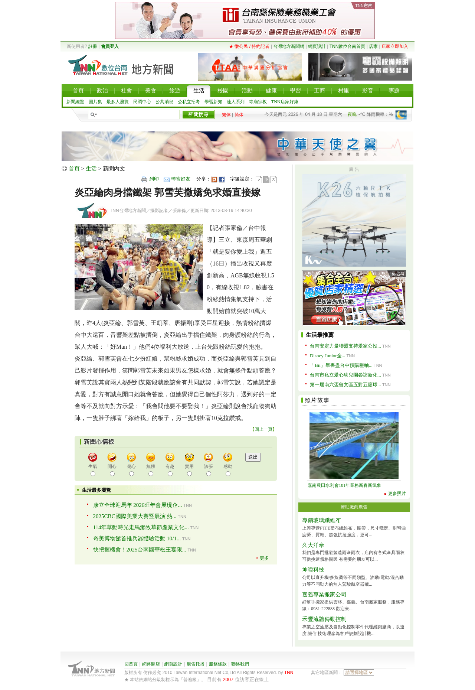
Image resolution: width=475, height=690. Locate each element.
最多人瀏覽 (118, 101)
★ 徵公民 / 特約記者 (249, 46)
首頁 (74, 169)
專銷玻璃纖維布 (321, 520)
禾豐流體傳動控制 (324, 619)
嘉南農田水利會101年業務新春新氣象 (344, 485)
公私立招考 (189, 101)
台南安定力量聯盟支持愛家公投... (345, 346)
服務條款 (218, 664)
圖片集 (95, 101)
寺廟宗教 (258, 101)
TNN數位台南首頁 (348, 46)
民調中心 (142, 101)
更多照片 (397, 493)
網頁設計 (317, 46)
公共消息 (164, 101)
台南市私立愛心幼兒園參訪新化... (345, 375)
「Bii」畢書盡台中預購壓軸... (341, 365)
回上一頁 (263, 429)
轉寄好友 (180, 179)
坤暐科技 (313, 570)
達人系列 (236, 101)
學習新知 (213, 101)
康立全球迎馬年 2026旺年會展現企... (137, 505)
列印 (154, 179)
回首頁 (131, 664)
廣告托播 (195, 664)
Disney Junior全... (327, 355)
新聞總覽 (75, 101)
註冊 (92, 46)
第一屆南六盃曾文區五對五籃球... (345, 384)
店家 (373, 46)
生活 (91, 169)
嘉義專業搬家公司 (324, 595)
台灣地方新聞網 (288, 46)
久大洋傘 (313, 545)
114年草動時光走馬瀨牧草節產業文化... (141, 527)
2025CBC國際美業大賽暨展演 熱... (135, 516)
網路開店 (151, 664)
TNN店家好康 (284, 101)
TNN (289, 672)
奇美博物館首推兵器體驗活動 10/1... (137, 538)
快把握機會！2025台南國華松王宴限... (139, 550)
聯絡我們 (240, 664)
